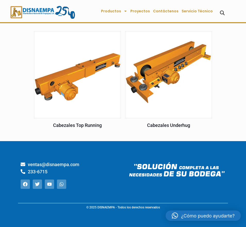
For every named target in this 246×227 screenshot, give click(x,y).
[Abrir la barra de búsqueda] (222, 13)
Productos (114, 11)
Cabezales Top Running (77, 125)
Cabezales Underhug (168, 125)
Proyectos (140, 11)
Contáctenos (166, 11)
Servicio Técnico (197, 11)
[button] (203, 215)
